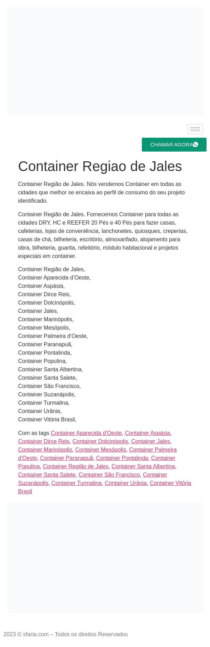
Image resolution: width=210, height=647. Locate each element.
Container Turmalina (76, 483)
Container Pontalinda (122, 458)
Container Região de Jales (75, 466)
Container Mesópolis (100, 450)
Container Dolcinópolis (100, 441)
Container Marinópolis (45, 450)
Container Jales (150, 441)
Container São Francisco (109, 475)
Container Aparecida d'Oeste (86, 433)
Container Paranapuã (66, 458)
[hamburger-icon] (195, 129)
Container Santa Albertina (143, 466)
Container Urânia (126, 483)
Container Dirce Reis (44, 441)
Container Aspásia (147, 433)
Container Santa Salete (46, 475)
